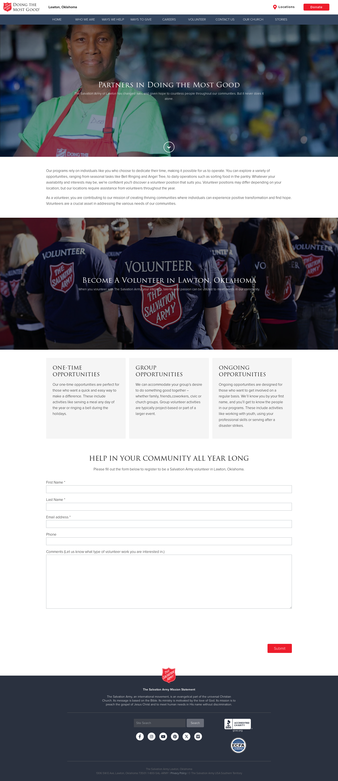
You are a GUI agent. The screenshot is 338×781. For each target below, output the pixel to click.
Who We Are (85, 19)
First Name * (55, 482)
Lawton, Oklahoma (63, 7)
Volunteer (197, 19)
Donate (316, 7)
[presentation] (259, 629)
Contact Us (225, 19)
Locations (284, 7)
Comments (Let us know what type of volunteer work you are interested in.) (105, 551)
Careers (169, 19)
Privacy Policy (178, 773)
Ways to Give (141, 19)
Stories (281, 19)
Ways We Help (113, 19)
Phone (51, 534)
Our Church (253, 19)
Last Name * (55, 499)
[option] (169, 91)
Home (56, 19)
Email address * (58, 517)
